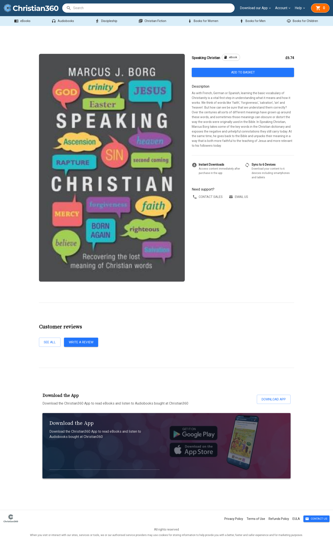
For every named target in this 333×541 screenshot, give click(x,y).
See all (49, 342)
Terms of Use (256, 519)
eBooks (22, 21)
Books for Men (253, 21)
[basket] (320, 8)
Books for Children (303, 21)
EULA (296, 519)
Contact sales (208, 197)
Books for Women (203, 21)
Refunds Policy (279, 519)
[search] (153, 8)
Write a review (81, 342)
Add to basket (243, 72)
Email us (239, 197)
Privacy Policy (233, 519)
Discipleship (106, 21)
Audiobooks (63, 21)
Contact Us (316, 518)
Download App (273, 399)
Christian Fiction (153, 21)
